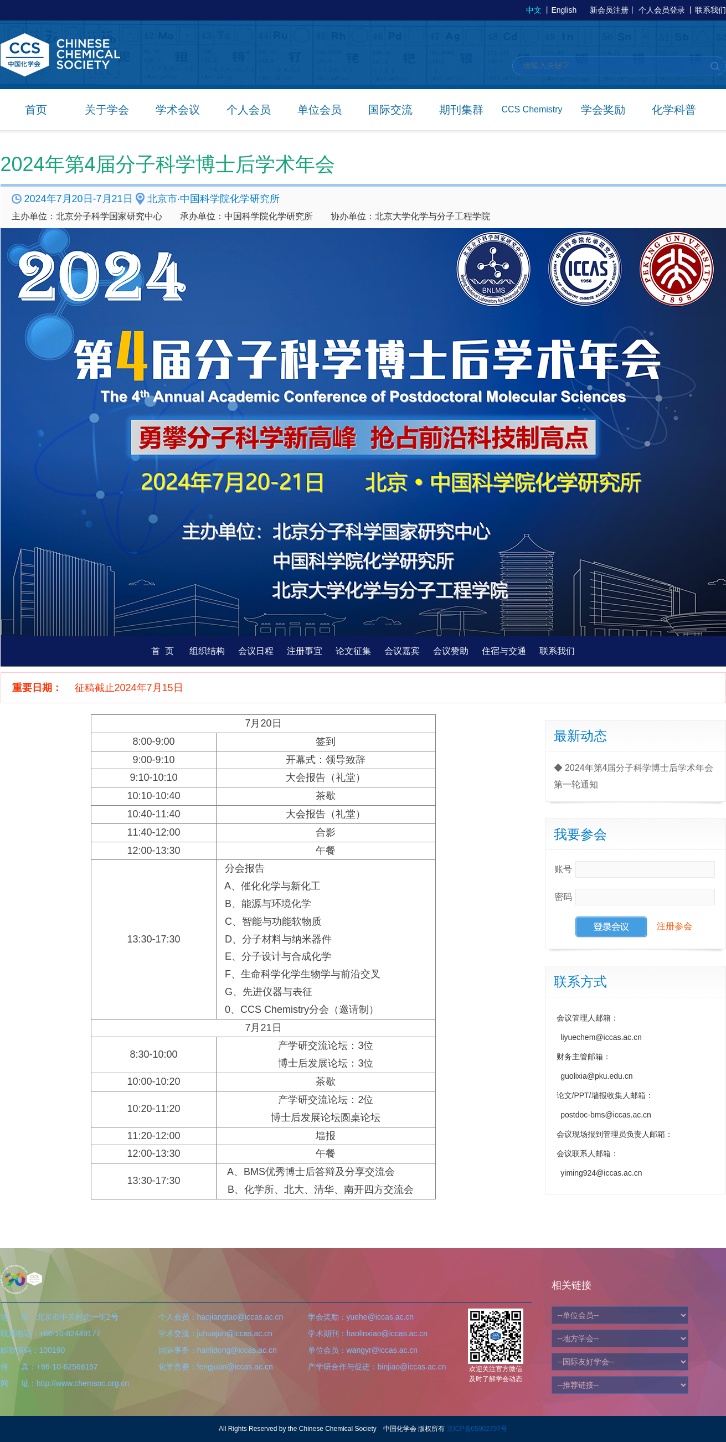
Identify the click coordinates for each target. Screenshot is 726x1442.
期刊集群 (461, 110)
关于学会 (107, 110)
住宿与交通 (504, 651)
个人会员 (248, 110)
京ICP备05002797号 (477, 1429)
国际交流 (390, 110)
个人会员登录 (662, 10)
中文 (534, 10)
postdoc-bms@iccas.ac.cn (605, 1114)
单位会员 (319, 110)
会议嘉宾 (402, 651)
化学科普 (674, 110)
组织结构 (207, 651)
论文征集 (353, 651)
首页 (36, 110)
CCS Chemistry (531, 109)
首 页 (162, 651)
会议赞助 (450, 651)
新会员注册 (609, 10)
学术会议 (178, 110)
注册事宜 (304, 651)
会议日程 (256, 651)
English (563, 10)
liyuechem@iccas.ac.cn (601, 1037)
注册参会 (674, 926)
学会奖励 (603, 110)
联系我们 (710, 10)
